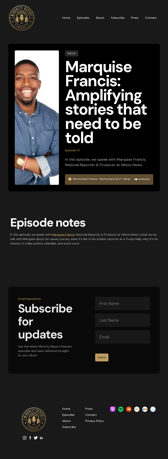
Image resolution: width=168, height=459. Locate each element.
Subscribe (118, 18)
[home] (33, 17)
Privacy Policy (94, 421)
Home (66, 18)
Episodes (83, 18)
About (100, 18)
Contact (151, 18)
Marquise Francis (63, 235)
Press (134, 18)
